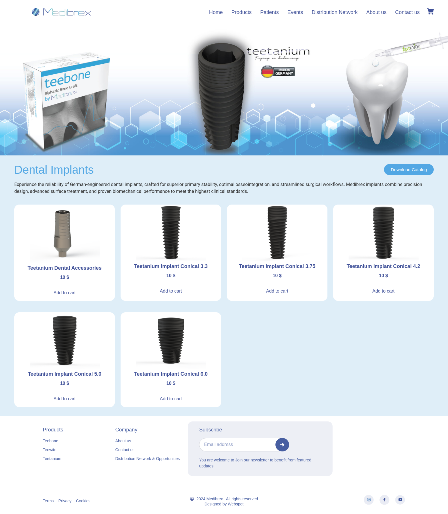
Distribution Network (335, 12)
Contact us (407, 12)
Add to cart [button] (64, 292)
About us (376, 12)
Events (295, 12)
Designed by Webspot (224, 504)
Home (216, 12)
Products (241, 12)
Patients (269, 12)
